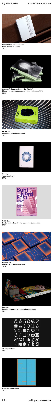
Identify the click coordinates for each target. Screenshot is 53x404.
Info (4, 400)
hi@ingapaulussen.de (40, 400)
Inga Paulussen (10, 3)
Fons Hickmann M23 (34, 91)
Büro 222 (36, 223)
